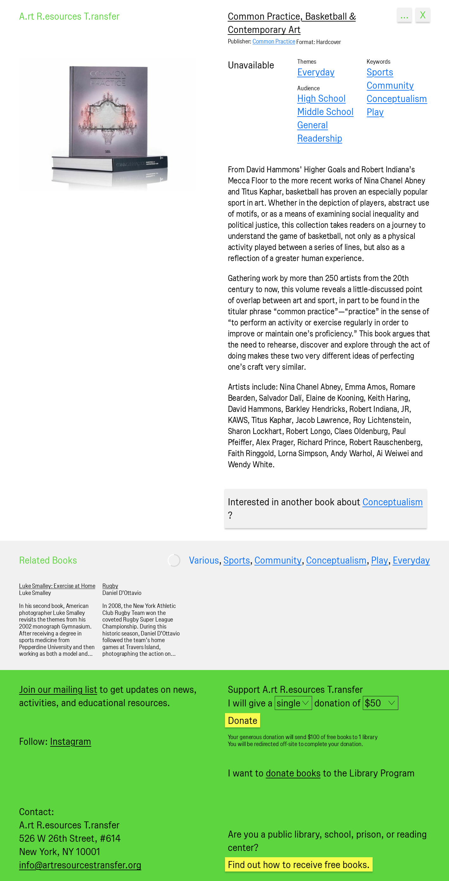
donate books (293, 773)
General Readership (319, 131)
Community (390, 85)
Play (375, 112)
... (404, 15)
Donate (242, 720)
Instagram (70, 741)
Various (204, 560)
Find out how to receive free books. (299, 864)
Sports (380, 72)
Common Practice (274, 41)
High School (321, 98)
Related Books (48, 560)
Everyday (316, 72)
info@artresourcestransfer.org (80, 865)
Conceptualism (397, 98)
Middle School (325, 111)
